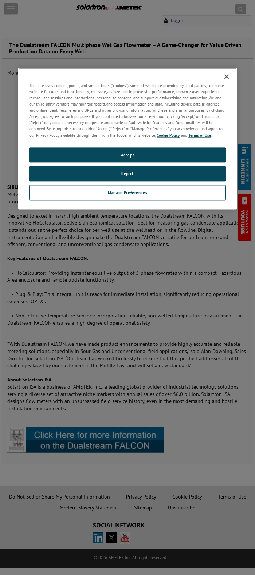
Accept (127, 155)
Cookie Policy (168, 135)
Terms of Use (199, 135)
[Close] (227, 76)
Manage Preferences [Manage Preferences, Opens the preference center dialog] (127, 192)
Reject (127, 174)
